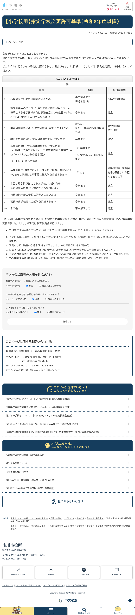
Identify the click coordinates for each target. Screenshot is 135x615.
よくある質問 (84, 574)
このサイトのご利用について (28, 585)
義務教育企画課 (43, 351)
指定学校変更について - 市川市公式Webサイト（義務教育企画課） (38, 399)
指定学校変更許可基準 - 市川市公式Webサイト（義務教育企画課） (38, 407)
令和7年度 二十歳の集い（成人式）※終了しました (30, 480)
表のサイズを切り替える (67, 78)
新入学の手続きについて (18, 463)
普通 (31, 286)
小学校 (89, 526)
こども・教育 (69, 518)
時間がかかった (57, 312)
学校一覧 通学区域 (95, 518)
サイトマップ (7, 585)
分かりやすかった (17, 299)
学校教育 (80, 518)
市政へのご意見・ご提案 (76, 585)
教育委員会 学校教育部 (19, 351)
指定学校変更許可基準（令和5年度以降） (26, 455)
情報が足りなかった (51, 286)
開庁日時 (51, 574)
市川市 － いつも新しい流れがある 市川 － (29, 518)
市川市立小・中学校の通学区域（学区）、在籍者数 (30, 488)
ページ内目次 (16, 42)
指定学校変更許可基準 (17, 471)
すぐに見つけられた (19, 312)
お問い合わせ (117, 574)
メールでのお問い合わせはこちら (24, 369)
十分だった (14, 286)
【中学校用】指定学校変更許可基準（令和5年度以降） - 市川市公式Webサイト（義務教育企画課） (52, 432)
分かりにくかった (56, 299)
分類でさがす (56, 518)
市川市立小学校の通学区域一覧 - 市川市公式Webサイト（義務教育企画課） (42, 424)
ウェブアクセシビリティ (53, 585)
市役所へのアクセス (18, 574)
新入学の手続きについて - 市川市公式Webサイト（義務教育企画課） (39, 415)
